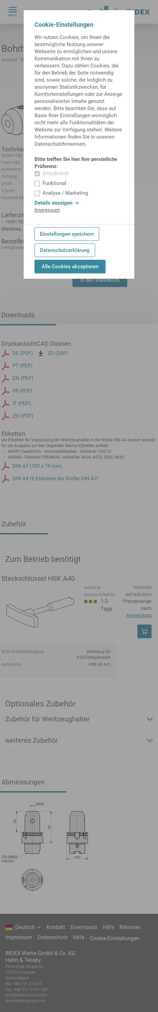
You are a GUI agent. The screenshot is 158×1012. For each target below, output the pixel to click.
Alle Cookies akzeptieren (70, 266)
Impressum (47, 210)
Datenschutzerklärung (65, 250)
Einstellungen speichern (67, 234)
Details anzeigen (57, 203)
